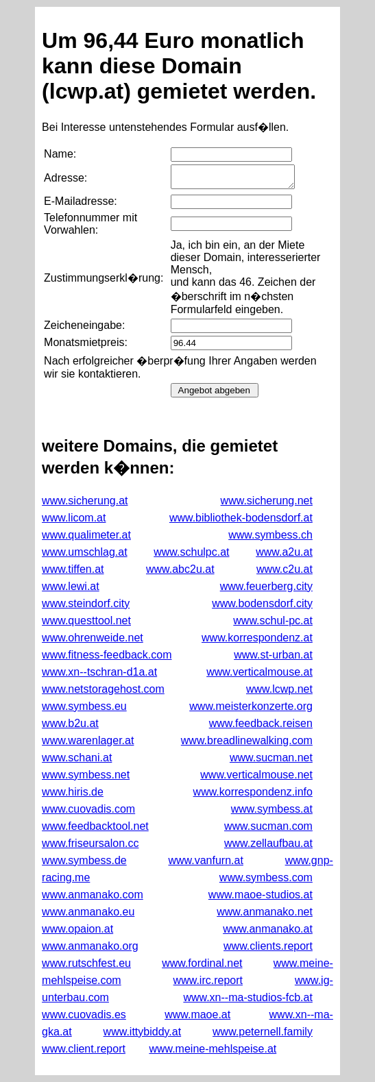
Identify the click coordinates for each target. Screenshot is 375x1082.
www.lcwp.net (279, 689)
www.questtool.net (86, 620)
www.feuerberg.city (266, 586)
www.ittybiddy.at (143, 1031)
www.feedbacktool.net (95, 826)
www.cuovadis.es (84, 1014)
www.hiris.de (73, 792)
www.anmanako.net (265, 912)
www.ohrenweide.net (92, 637)
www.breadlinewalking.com (247, 740)
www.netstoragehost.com (103, 689)
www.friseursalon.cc (90, 843)
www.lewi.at (70, 586)
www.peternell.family (263, 1031)
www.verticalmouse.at (259, 672)
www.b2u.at (70, 723)
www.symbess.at (272, 809)
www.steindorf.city (86, 603)
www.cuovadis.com (88, 809)
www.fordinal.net (202, 963)
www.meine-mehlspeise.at (212, 1049)
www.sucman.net (271, 757)
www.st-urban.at (273, 655)
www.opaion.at (77, 929)
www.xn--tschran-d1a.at (99, 672)
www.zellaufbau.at (268, 843)
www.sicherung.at (85, 500)
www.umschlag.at (85, 552)
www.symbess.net (86, 774)
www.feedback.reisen (261, 723)
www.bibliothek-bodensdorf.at (241, 518)
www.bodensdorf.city (262, 603)
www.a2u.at (284, 552)
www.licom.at (74, 518)
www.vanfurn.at (205, 860)
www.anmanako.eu (88, 912)
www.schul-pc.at (273, 620)
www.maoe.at (197, 1014)
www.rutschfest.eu (86, 963)
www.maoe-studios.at (260, 894)
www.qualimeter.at (86, 535)
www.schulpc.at (191, 552)
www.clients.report (268, 946)
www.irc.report (208, 980)
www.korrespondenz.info (253, 792)
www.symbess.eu (84, 706)
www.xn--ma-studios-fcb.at (248, 997)
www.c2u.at (284, 569)
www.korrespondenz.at (257, 637)
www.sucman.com (268, 826)
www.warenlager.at (88, 740)
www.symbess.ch (270, 535)
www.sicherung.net (267, 500)
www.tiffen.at (73, 569)
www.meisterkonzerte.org (251, 706)
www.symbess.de (84, 860)
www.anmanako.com (92, 894)
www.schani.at (77, 757)
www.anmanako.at (268, 929)
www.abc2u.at (180, 569)
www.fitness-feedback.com (106, 655)
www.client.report (83, 1049)
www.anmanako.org (90, 946)
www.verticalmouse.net (256, 774)
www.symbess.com (266, 877)
